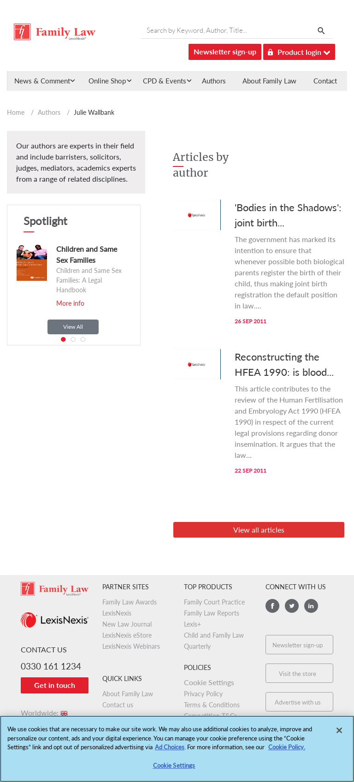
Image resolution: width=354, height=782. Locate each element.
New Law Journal (127, 624)
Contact (325, 81)
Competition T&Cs (210, 716)
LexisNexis (116, 613)
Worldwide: (45, 712)
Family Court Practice (214, 602)
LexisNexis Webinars (131, 646)
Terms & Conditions (212, 705)
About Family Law (269, 81)
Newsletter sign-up (225, 51)
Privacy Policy (203, 694)
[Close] (339, 735)
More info (70, 303)
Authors (214, 81)
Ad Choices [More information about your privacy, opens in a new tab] (169, 752)
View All (73, 326)
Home (15, 112)
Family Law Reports (211, 613)
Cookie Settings (209, 682)
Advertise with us (298, 702)
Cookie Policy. (286, 752)
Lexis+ (192, 624)
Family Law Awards (129, 602)
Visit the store (297, 673)
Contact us (117, 705)
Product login (299, 50)
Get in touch (54, 685)
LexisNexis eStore (127, 635)
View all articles (258, 529)
